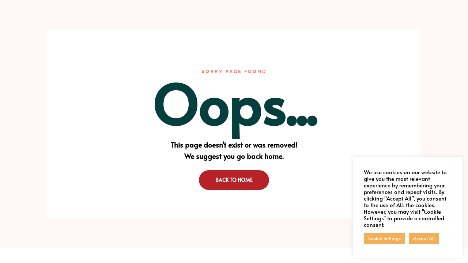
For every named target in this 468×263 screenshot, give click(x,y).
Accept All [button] (423, 238)
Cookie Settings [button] (384, 238)
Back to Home (234, 179)
